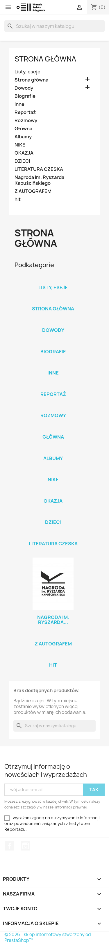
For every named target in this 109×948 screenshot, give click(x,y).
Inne (19, 104)
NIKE (20, 145)
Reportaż (25, 112)
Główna (23, 129)
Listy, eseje (27, 72)
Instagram (25, 846)
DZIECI (22, 161)
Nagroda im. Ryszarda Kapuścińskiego (39, 180)
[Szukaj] (54, 26)
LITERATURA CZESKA (39, 169)
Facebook (9, 846)
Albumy (23, 137)
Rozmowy (26, 120)
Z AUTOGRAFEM (33, 191)
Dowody (24, 88)
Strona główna (45, 59)
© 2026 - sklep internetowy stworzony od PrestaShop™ (47, 937)
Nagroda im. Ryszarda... (53, 620)
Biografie (25, 96)
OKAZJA (24, 153)
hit (18, 199)
